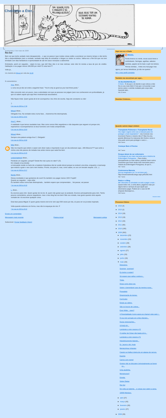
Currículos (123, 299)
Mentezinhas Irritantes (128, 348)
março (122, 402)
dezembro (124, 235)
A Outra (121, 84)
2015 (120, 210)
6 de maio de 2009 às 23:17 (19, 170)
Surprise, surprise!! (127, 269)
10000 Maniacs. (126, 393)
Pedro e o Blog (124, 180)
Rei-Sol (122, 385)
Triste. (122, 280)
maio (122, 262)
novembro (124, 239)
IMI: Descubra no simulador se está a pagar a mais (136, 183)
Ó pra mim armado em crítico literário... (134, 318)
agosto (123, 250)
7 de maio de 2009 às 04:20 (19, 185)
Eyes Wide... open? (127, 310)
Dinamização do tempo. (128, 295)
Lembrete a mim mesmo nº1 (130, 337)
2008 (120, 414)
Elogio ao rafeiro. (126, 303)
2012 (120, 221)
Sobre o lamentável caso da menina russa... (136, 288)
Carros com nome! (127, 360)
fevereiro (123, 405)
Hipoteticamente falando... (129, 341)
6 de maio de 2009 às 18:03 (19, 129)
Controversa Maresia (126, 170)
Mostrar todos (156, 196)
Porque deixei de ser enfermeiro (131, 154)
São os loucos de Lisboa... (130, 307)
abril (122, 398)
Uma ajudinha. (125, 370)
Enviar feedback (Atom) (23, 222)
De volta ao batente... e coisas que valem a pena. (138, 389)
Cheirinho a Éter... (20, 11)
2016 (120, 206)
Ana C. (13, 121)
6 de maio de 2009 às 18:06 (19, 140)
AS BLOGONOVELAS (126, 82)
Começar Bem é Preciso (127, 146)
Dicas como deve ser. (128, 284)
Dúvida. (122, 378)
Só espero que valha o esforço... (132, 276)
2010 (120, 229)
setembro (124, 247)
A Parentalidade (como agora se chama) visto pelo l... (140, 314)
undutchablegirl (16, 158)
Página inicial (59, 217)
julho (122, 254)
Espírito (122, 356)
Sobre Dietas (124, 381)
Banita (13, 175)
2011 (120, 225)
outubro (123, 243)
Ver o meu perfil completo (124, 73)
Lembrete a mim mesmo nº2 (130, 329)
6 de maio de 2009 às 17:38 (19, 106)
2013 (120, 217)
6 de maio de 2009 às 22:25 (19, 153)
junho (122, 258)
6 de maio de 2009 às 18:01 (19, 117)
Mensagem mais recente (14, 217)
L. (11, 190)
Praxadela (123, 291)
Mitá (12, 145)
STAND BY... (124, 326)
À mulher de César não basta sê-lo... (133, 333)
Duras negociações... (128, 322)
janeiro (123, 409)
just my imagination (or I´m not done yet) (132, 172)
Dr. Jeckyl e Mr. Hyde (128, 345)
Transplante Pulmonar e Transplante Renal (135, 130)
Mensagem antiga (100, 217)
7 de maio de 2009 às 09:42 (19, 209)
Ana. (12, 85)
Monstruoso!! (124, 374)
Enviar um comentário (13, 214)
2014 (120, 213)
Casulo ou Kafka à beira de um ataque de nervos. (138, 352)
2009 (120, 232)
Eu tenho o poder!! (127, 272)
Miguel (13, 111)
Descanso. (124, 265)
